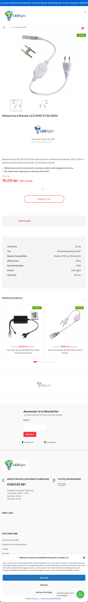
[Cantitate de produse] (44, 190)
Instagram (50, 442)
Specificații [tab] (24, 221)
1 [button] (35, 361)
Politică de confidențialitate (50, 598)
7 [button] (54, 361)
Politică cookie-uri (32, 598)
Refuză (44, 585)
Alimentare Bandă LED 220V (43, 139)
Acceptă (44, 578)
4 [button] (45, 361)
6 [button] (51, 361)
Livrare (5, 549)
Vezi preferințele (44, 592)
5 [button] (48, 361)
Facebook (27, 442)
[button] (84, 557)
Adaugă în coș (44, 199)
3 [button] (42, 361)
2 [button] (39, 361)
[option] (44, 67)
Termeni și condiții (10, 540)
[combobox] (44, 27)
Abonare (30, 434)
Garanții (5, 553)
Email (26, 420)
